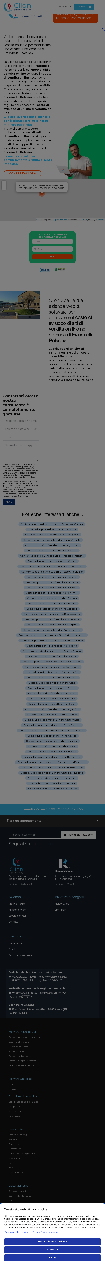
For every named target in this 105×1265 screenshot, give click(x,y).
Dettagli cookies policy (16, 1232)
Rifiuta (52, 1257)
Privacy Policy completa (45, 1232)
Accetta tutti (52, 1249)
